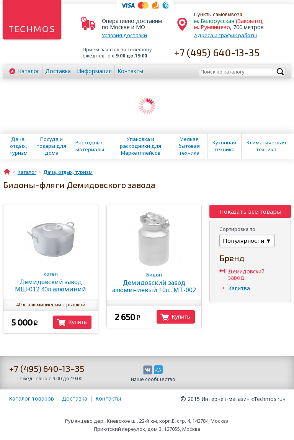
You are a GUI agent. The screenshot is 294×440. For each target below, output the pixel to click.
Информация (94, 71)
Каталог (28, 71)
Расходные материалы (89, 146)
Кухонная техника (224, 146)
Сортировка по (237, 229)
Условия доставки (124, 35)
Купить (78, 322)
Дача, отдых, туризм (19, 146)
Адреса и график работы (225, 35)
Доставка (58, 71)
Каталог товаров (31, 398)
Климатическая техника (266, 146)
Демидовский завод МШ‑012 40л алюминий (50, 281)
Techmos (32, 29)
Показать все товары (250, 211)
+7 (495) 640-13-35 (217, 52)
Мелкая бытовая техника (189, 146)
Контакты (130, 71)
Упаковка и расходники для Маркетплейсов (140, 146)
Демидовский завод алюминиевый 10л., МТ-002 (154, 282)
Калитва (239, 288)
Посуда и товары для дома (51, 146)
